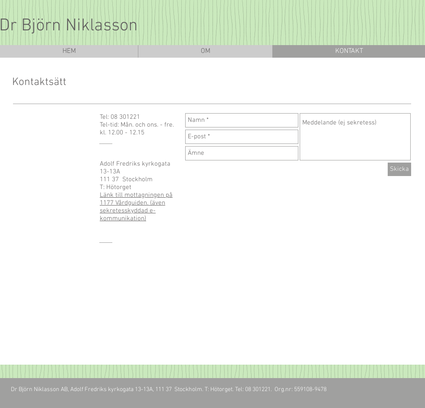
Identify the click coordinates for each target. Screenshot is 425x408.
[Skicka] (399, 169)
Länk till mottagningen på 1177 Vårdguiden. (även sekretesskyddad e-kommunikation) (136, 206)
